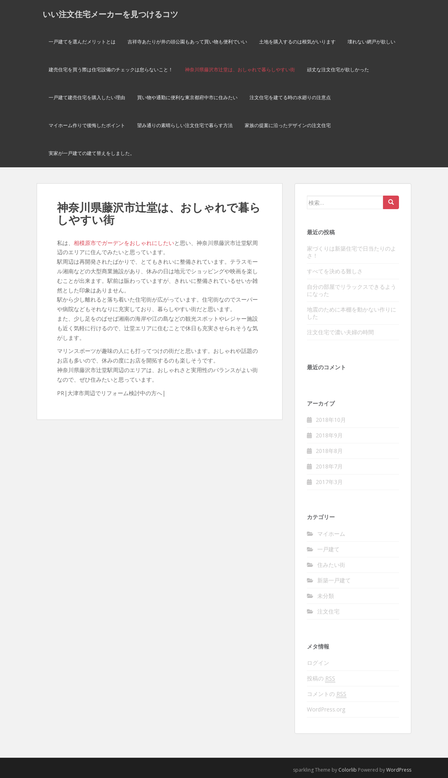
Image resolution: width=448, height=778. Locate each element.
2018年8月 (329, 451)
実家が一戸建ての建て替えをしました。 (92, 153)
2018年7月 (329, 466)
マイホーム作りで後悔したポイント (87, 125)
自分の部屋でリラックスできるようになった (351, 290)
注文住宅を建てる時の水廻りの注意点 (290, 97)
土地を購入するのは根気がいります (297, 41)
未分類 (325, 596)
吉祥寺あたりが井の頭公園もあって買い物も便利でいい (187, 41)
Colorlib (347, 769)
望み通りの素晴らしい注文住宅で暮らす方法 (185, 125)
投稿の (321, 678)
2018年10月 (331, 419)
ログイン (318, 662)
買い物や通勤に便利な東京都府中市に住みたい (187, 97)
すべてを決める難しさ (335, 271)
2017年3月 (329, 482)
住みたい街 (331, 564)
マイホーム (331, 533)
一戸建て (328, 549)
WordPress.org (326, 709)
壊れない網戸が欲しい (371, 41)
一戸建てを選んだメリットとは (82, 41)
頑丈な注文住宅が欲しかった (338, 69)
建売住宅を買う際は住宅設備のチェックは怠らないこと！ (111, 69)
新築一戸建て (334, 580)
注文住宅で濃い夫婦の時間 (340, 332)
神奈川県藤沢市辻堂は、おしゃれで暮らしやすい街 (240, 69)
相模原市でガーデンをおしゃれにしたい (124, 243)
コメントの (326, 694)
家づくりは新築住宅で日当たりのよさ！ (351, 252)
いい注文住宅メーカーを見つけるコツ (110, 14)
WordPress (398, 769)
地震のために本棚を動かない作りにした (351, 313)
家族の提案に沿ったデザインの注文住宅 (288, 125)
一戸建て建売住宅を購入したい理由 (87, 97)
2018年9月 (329, 435)
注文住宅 (328, 611)
